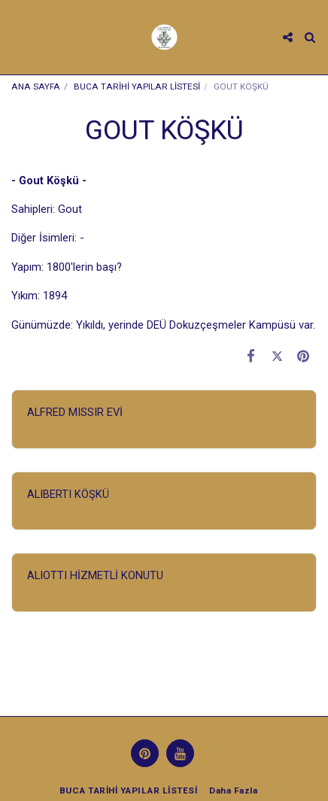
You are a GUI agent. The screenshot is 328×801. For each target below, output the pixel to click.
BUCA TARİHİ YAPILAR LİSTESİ (137, 86)
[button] (16, 37)
